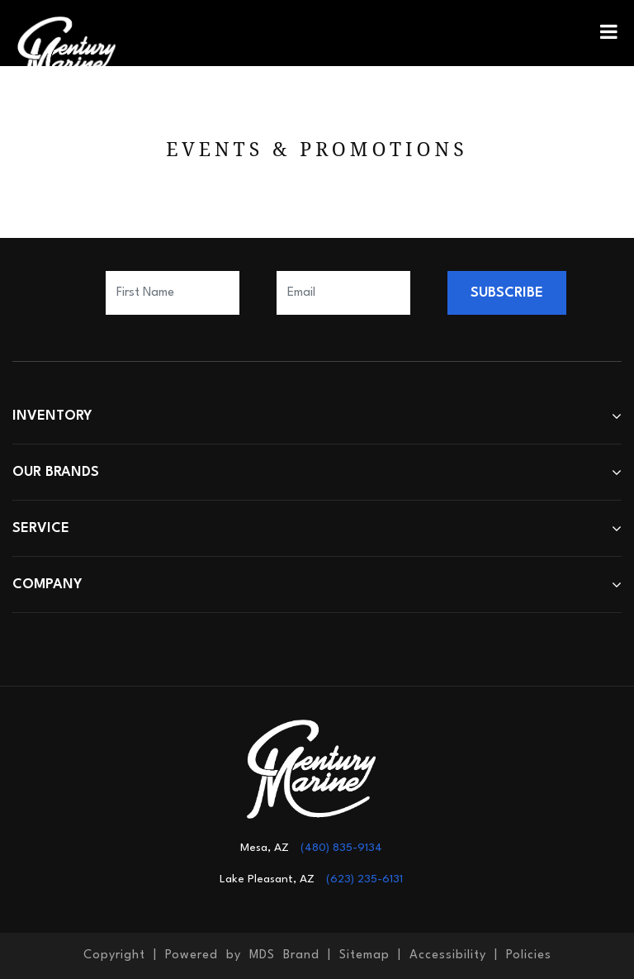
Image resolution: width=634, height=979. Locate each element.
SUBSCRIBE (507, 293)
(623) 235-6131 (364, 879)
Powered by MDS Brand (242, 955)
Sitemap (364, 955)
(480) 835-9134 (341, 847)
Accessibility (447, 955)
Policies (528, 955)
